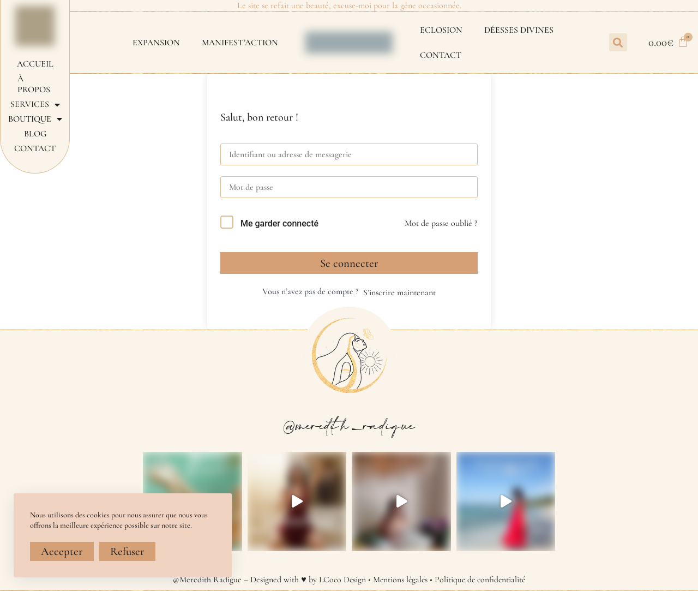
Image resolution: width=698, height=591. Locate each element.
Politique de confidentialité (481, 579)
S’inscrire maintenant (399, 292)
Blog (35, 133)
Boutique (35, 119)
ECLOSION (441, 30)
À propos (33, 84)
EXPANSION (156, 42)
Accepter (62, 551)
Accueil (35, 63)
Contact (440, 55)
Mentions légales (399, 579)
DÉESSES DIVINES (518, 30)
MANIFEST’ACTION (240, 42)
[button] (618, 42)
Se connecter (349, 263)
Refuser (127, 551)
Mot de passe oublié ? (441, 223)
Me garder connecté (279, 223)
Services (35, 104)
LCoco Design (341, 579)
